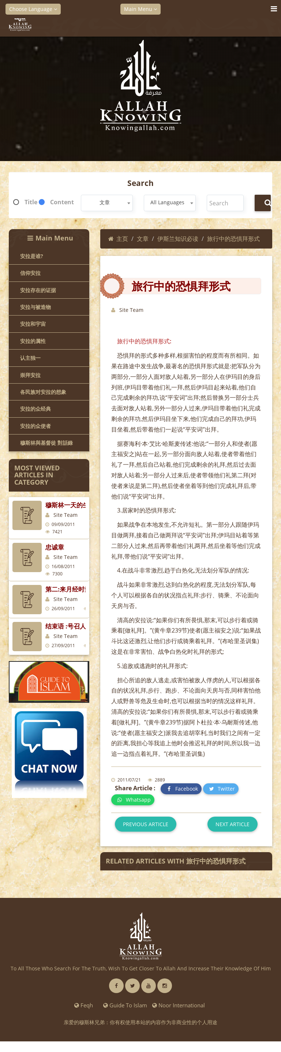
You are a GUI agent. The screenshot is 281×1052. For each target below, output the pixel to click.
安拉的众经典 (35, 408)
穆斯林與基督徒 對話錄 (46, 442)
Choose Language (33, 8)
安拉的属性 (33, 341)
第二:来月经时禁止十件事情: (84, 589)
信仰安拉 (30, 273)
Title (31, 202)
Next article (233, 824)
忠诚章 (54, 547)
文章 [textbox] (105, 202)
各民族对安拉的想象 (43, 392)
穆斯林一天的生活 (70, 505)
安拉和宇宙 (33, 324)
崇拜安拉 (30, 375)
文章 (143, 239)
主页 (118, 239)
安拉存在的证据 (38, 290)
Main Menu (140, 8)
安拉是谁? (31, 256)
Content (62, 202)
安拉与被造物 (35, 307)
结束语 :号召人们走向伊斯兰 (84, 626)
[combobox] (107, 203)
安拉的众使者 (35, 426)
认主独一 (30, 358)
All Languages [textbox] (167, 202)
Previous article (145, 824)
